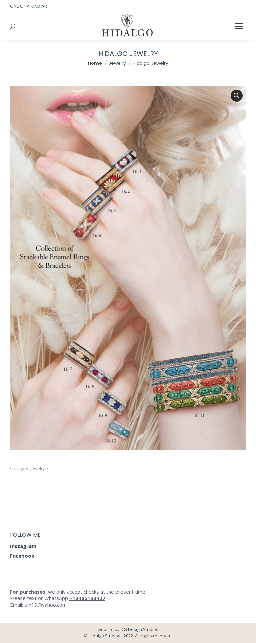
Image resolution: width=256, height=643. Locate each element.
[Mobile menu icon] (239, 26)
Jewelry (37, 468)
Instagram (23, 546)
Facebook (22, 555)
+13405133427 (87, 598)
